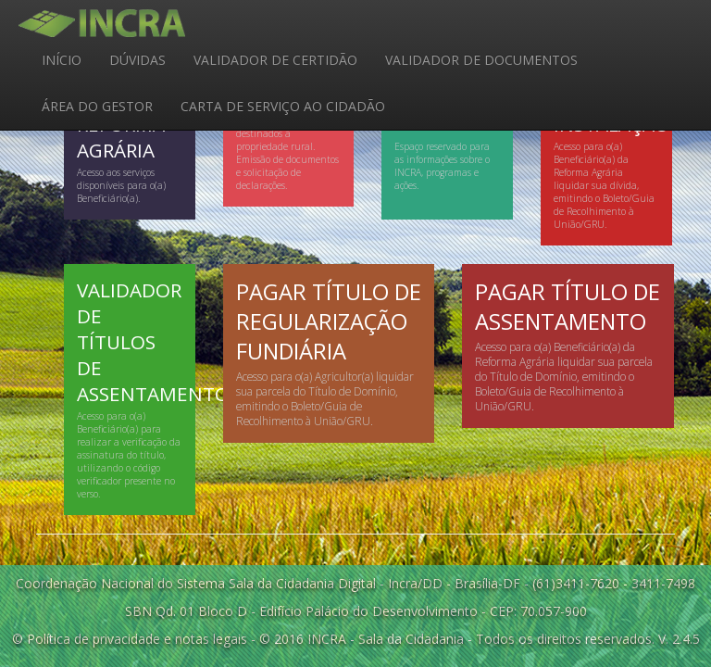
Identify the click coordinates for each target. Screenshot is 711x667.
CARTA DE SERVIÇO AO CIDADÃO (283, 106)
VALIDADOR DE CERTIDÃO (275, 60)
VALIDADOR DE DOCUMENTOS (481, 60)
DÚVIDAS (137, 60)
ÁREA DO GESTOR (97, 106)
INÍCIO (61, 60)
